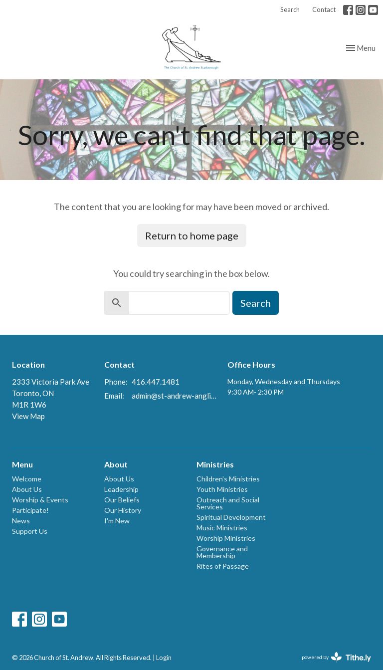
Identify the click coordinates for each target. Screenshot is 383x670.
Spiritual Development (231, 517)
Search (290, 9)
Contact (324, 9)
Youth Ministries (222, 489)
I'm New (117, 520)
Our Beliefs (122, 499)
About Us (27, 489)
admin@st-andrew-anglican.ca (174, 395)
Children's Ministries (228, 478)
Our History (122, 510)
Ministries (215, 464)
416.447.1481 (156, 381)
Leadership (121, 489)
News (21, 520)
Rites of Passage (222, 566)
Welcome (26, 478)
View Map (28, 416)
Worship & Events (40, 499)
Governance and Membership (222, 552)
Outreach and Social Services (227, 503)
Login (164, 658)
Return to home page (191, 235)
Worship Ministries (225, 538)
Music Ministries (221, 527)
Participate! (30, 510)
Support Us (29, 531)
